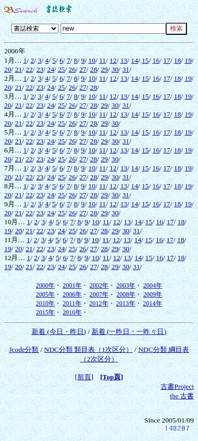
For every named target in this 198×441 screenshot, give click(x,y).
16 (156, 60)
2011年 (72, 303)
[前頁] (84, 377)
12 (113, 60)
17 (166, 60)
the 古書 (182, 396)
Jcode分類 (23, 349)
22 (29, 69)
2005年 (45, 294)
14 (134, 60)
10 (91, 60)
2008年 (125, 294)
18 (177, 60)
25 (61, 69)
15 (145, 60)
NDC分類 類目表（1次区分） (88, 349)
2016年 (72, 312)
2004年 (152, 285)
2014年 (152, 303)
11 (102, 60)
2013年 (125, 303)
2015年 (45, 312)
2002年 (99, 285)
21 (18, 69)
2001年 (72, 285)
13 (123, 60)
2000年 (45, 285)
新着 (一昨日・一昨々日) (129, 331)
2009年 (152, 294)
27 (83, 69)
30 (115, 69)
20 (7, 69)
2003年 (125, 285)
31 (125, 69)
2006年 (72, 294)
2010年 (45, 303)
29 (104, 69)
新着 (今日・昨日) (59, 331)
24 (50, 69)
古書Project (177, 386)
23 (39, 69)
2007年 (99, 294)
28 (93, 69)
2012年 (99, 303)
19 (188, 60)
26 (71, 69)
